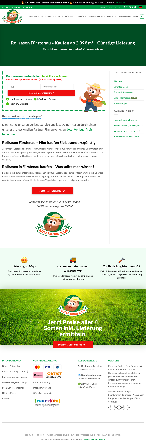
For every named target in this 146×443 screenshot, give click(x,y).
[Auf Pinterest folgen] (132, 7)
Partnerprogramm (111, 435)
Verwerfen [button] (120, 2)
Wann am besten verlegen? (127, 131)
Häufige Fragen (105, 7)
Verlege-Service (96, 16)
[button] (131, 17)
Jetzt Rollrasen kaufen (52, 190)
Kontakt (118, 7)
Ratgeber (112, 398)
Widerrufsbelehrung (58, 435)
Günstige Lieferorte (42, 393)
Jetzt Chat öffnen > (87, 387)
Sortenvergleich (121, 103)
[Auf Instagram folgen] (127, 7)
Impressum (40, 435)
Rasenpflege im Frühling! (126, 119)
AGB (99, 435)
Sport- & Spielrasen (123, 92)
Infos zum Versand (42, 387)
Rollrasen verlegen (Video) (15, 371)
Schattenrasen (121, 86)
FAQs (134, 394)
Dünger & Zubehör (75, 16)
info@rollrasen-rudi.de (89, 378)
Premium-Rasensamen (13, 387)
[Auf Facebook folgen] (124, 7)
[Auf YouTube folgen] (135, 7)
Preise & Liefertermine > (41, 93)
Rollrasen (112, 372)
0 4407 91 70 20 (86, 369)
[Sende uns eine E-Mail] (130, 7)
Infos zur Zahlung (41, 382)
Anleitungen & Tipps (52, 16)
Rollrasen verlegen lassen (14, 376)
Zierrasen (118, 81)
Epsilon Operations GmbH (94, 439)
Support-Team (133, 398)
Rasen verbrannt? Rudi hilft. (127, 136)
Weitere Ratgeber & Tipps (14, 382)
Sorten (34, 16)
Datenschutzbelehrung (83, 435)
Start (45, 49)
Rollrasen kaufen (116, 383)
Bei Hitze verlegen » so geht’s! (128, 125)
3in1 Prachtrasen (122, 97)
